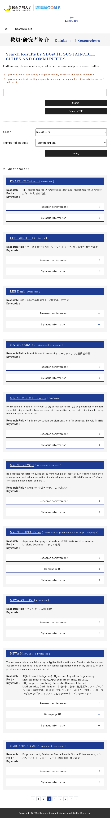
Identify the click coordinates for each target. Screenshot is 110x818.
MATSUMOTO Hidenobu (28, 398)
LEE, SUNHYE (21, 238)
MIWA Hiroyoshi (22, 653)
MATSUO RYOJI (22, 465)
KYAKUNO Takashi (24, 181)
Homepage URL (53, 569)
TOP (5, 29)
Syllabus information (53, 218)
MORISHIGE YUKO (24, 745)
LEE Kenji (17, 291)
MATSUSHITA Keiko (25, 532)
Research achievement (54, 206)
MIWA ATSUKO (22, 600)
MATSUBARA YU (23, 344)
